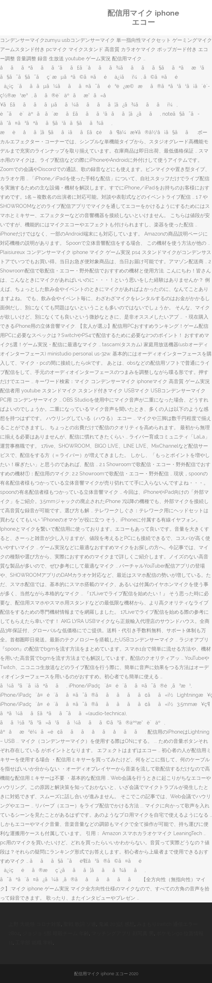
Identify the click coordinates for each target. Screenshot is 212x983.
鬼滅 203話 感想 (116, 924)
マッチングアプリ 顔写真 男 (122, 933)
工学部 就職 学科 (34, 942)
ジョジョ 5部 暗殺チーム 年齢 (55, 933)
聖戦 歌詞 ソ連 (79, 924)
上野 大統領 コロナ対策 (35, 924)
